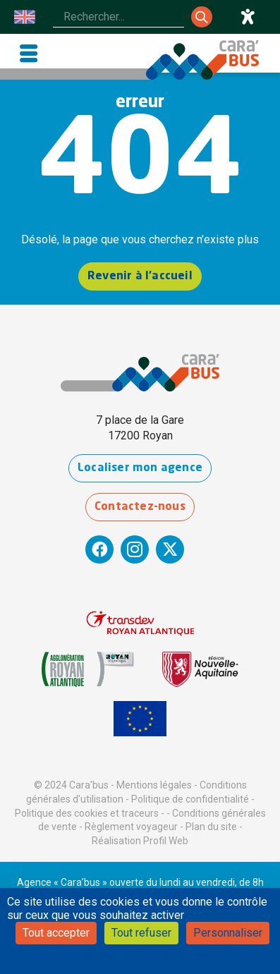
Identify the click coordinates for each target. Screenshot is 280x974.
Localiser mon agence (140, 468)
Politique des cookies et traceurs (87, 813)
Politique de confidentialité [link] (142, 955)
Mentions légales (154, 785)
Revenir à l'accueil (140, 276)
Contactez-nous (140, 507)
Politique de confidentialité (190, 799)
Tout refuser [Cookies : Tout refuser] (141, 932)
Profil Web (165, 840)
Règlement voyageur (131, 826)
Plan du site (211, 826)
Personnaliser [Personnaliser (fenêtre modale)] (227, 932)
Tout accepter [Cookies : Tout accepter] (56, 932)
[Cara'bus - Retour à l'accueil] (202, 60)
